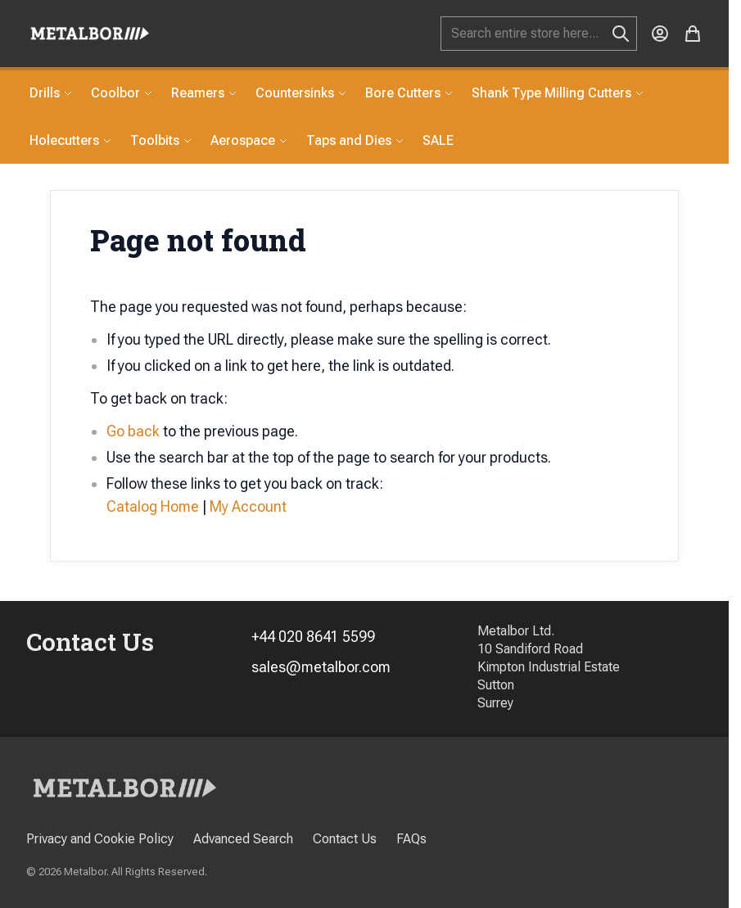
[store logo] (89, 33)
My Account (248, 506)
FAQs (411, 839)
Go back (133, 431)
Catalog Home (152, 506)
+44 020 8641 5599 (313, 636)
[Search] (620, 33)
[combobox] (539, 33)
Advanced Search (243, 839)
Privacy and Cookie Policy (100, 839)
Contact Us (345, 839)
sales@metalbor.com (321, 666)
